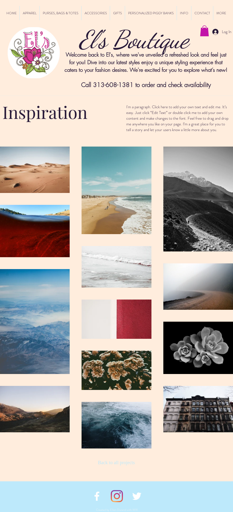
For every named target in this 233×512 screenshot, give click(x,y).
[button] (204, 30)
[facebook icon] (97, 496)
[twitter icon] (137, 496)
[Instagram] (117, 496)
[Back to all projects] (117, 462)
